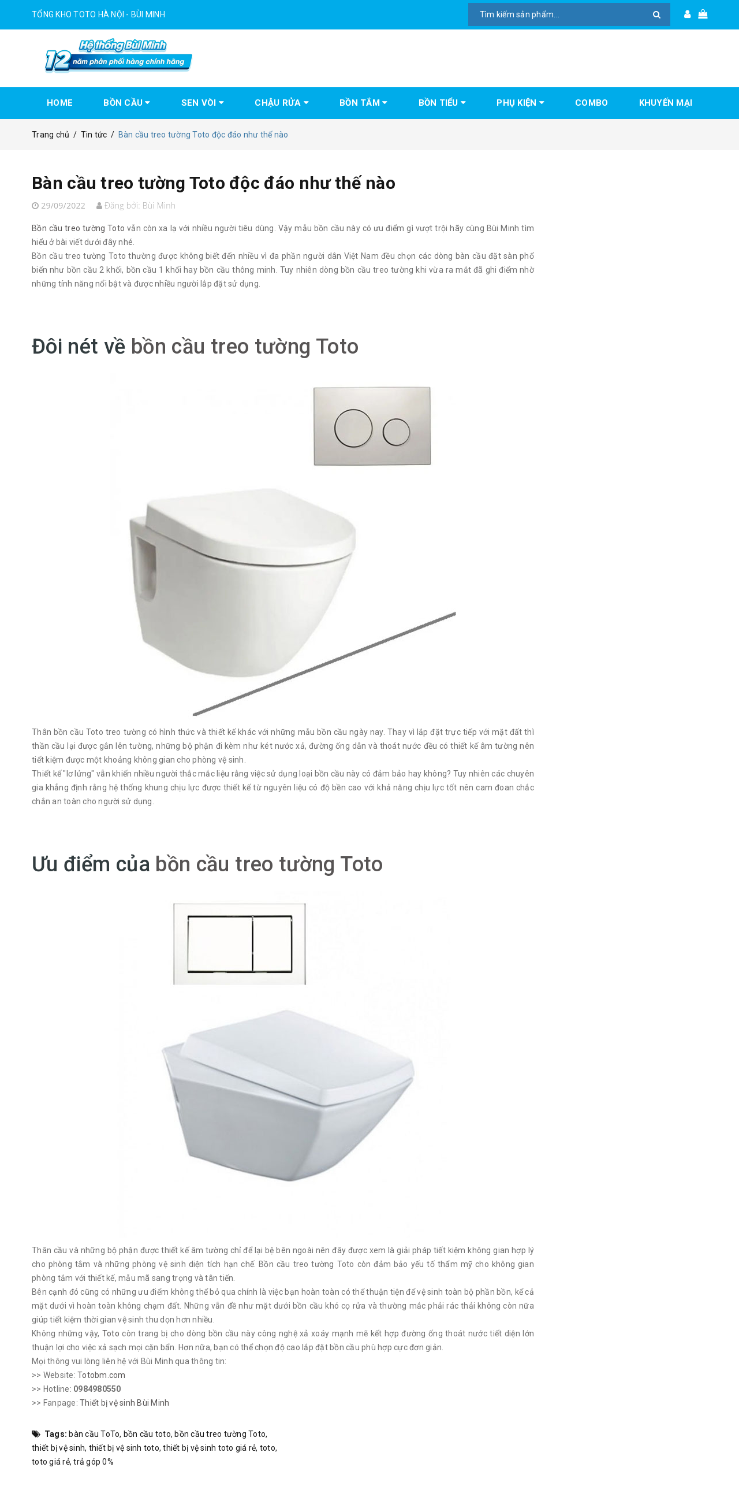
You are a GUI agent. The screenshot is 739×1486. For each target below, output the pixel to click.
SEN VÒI (202, 103)
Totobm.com (101, 1375)
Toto (111, 1333)
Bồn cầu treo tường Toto (78, 228)
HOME (60, 103)
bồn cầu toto (147, 1434)
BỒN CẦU (126, 103)
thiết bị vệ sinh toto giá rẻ (209, 1447)
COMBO (591, 103)
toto (267, 1447)
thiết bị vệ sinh (58, 1447)
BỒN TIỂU (442, 103)
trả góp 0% (93, 1461)
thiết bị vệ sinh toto (124, 1447)
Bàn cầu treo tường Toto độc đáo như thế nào (213, 183)
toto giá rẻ (51, 1461)
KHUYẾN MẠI (666, 103)
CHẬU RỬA (282, 103)
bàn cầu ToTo (94, 1434)
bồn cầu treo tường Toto (245, 347)
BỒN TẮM (363, 103)
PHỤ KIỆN (520, 103)
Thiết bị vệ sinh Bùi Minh (124, 1402)
